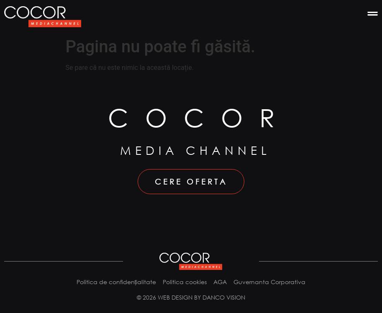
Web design (175, 297)
